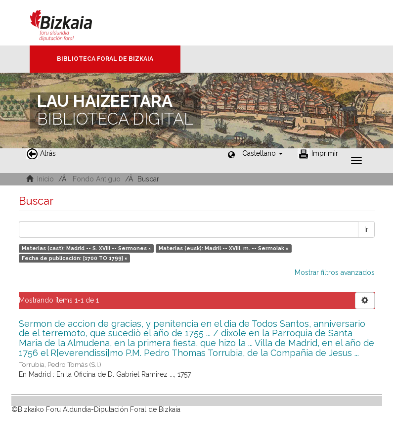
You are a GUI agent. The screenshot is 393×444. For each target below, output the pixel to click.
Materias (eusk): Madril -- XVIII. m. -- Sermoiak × (223, 248)
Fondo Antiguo (97, 179)
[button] (262, 153)
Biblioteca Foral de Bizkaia (105, 58)
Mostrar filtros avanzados (335, 272)
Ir (366, 229)
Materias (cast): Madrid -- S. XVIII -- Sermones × (86, 248)
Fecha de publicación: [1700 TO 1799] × (74, 258)
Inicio (45, 179)
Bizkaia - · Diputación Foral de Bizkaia (71, 22)
